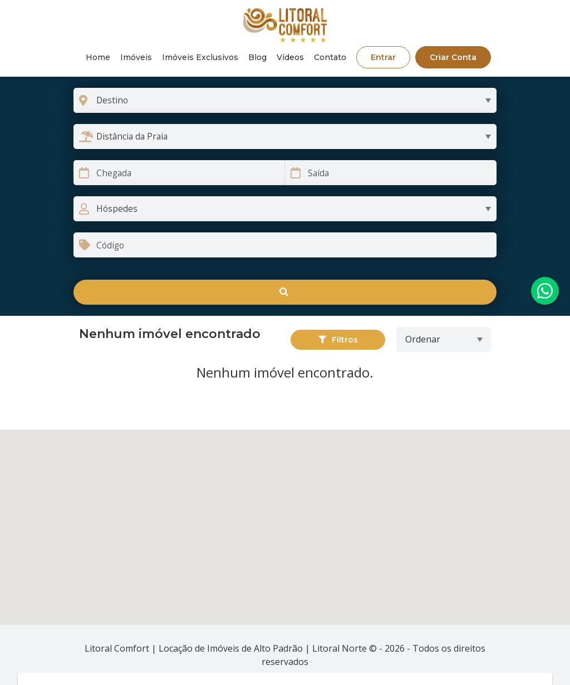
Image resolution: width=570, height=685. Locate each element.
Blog (257, 57)
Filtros (338, 340)
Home (98, 57)
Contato (330, 57)
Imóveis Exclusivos (200, 57)
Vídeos (290, 57)
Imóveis (136, 57)
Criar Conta (453, 57)
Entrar (383, 57)
